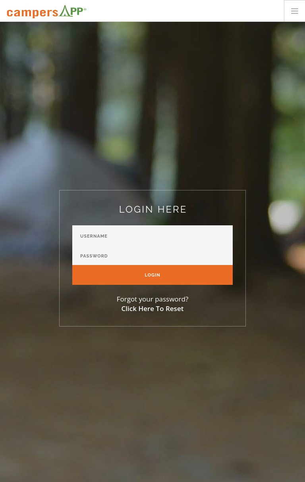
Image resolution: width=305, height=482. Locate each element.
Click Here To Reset (153, 308)
